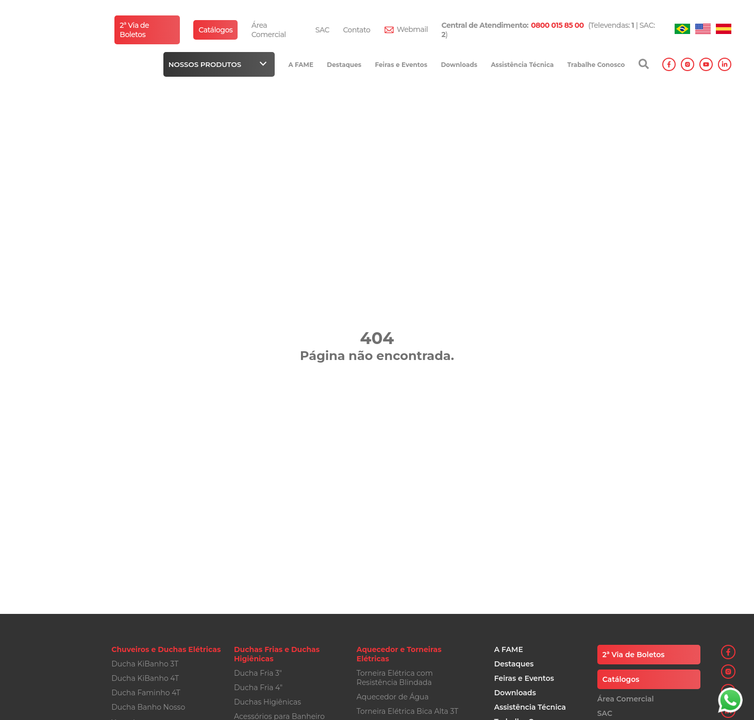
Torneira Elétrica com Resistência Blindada (395, 677)
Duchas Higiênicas (267, 702)
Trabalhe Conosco (596, 64)
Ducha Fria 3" (258, 673)
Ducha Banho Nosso (148, 707)
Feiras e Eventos (401, 64)
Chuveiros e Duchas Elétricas (166, 649)
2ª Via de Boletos (134, 30)
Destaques (344, 64)
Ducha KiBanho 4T (145, 678)
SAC (322, 30)
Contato (356, 30)
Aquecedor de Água (393, 696)
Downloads (459, 64)
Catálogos (215, 30)
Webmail (412, 29)
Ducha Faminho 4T (145, 692)
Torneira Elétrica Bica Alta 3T (408, 711)
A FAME (300, 64)
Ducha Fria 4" (258, 687)
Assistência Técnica (522, 64)
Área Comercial (269, 30)
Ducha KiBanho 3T (144, 663)
